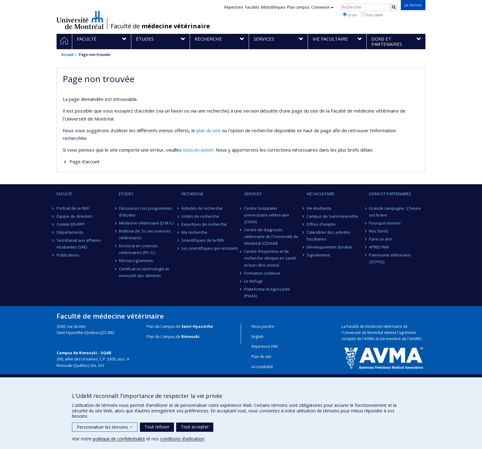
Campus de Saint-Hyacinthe (332, 216)
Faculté (64, 194)
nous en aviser (198, 150)
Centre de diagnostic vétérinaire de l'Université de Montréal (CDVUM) (271, 236)
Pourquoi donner (385, 223)
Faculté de (160, 26)
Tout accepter (195, 427)
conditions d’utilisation (182, 439)
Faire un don (381, 239)
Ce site (350, 14)
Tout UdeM (372, 14)
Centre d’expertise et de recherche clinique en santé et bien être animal (270, 258)
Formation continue (262, 273)
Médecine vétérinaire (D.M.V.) (146, 223)
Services (253, 194)
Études (126, 194)
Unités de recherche (200, 216)
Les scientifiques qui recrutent (210, 248)
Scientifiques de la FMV (203, 240)
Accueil (67, 54)
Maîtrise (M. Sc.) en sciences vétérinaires (145, 234)
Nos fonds (379, 231)
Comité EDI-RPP (71, 224)
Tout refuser (156, 427)
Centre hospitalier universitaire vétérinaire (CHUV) (266, 214)
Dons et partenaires (390, 194)
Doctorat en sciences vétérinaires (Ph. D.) (138, 249)
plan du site (208, 130)
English (257, 336)
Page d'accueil (84, 161)
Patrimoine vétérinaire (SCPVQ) (390, 258)
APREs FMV (379, 247)
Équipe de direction (75, 216)
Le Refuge (253, 281)
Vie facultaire (320, 194)
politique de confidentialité (119, 439)
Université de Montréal (80, 20)
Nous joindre (262, 326)
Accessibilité (262, 366)
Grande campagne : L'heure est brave (395, 211)
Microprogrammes (136, 260)
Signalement (318, 255)
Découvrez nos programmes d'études (145, 211)
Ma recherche (194, 232)
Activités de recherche (202, 208)
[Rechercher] (393, 7)
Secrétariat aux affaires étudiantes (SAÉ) (79, 243)
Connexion (322, 7)
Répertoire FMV (264, 346)
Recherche (192, 194)
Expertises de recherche (204, 224)
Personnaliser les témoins (104, 427)
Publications (68, 255)
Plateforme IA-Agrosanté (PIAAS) (267, 292)
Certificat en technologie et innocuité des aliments (144, 272)
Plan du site (261, 356)
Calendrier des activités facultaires (328, 235)
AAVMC (415, 338)
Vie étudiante (318, 208)
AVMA (369, 338)
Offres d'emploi (320, 224)
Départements (70, 232)
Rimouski (190, 336)
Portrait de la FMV (73, 208)
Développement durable (329, 247)
